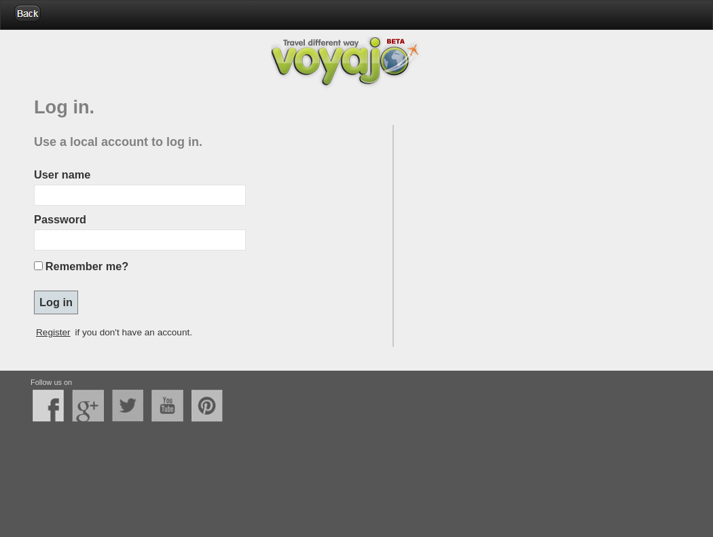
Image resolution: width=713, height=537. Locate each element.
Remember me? (86, 266)
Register (53, 332)
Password (60, 219)
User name (62, 174)
